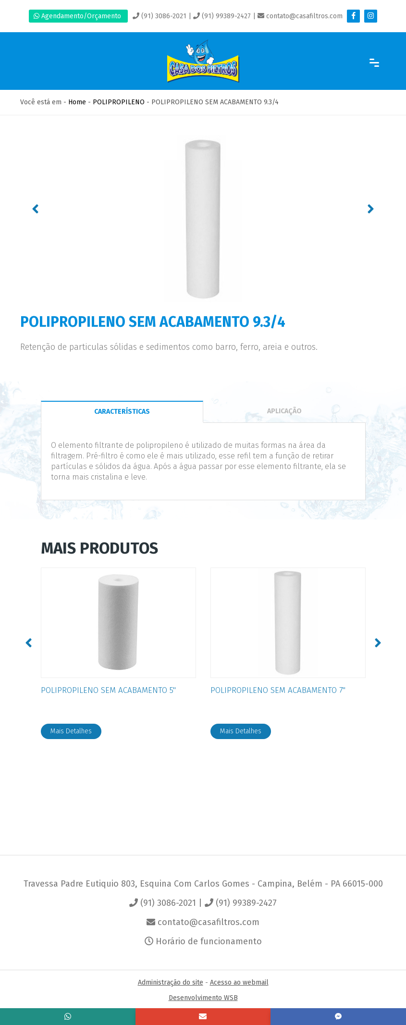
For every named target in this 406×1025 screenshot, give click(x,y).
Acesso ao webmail (239, 982)
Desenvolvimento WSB (203, 998)
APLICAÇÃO (284, 411)
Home (77, 102)
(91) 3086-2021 (159, 16)
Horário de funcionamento (203, 941)
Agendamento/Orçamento (78, 16)
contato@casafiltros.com (300, 16)
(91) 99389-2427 (222, 16)
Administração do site (170, 982)
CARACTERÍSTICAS (122, 412)
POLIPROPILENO (119, 102)
